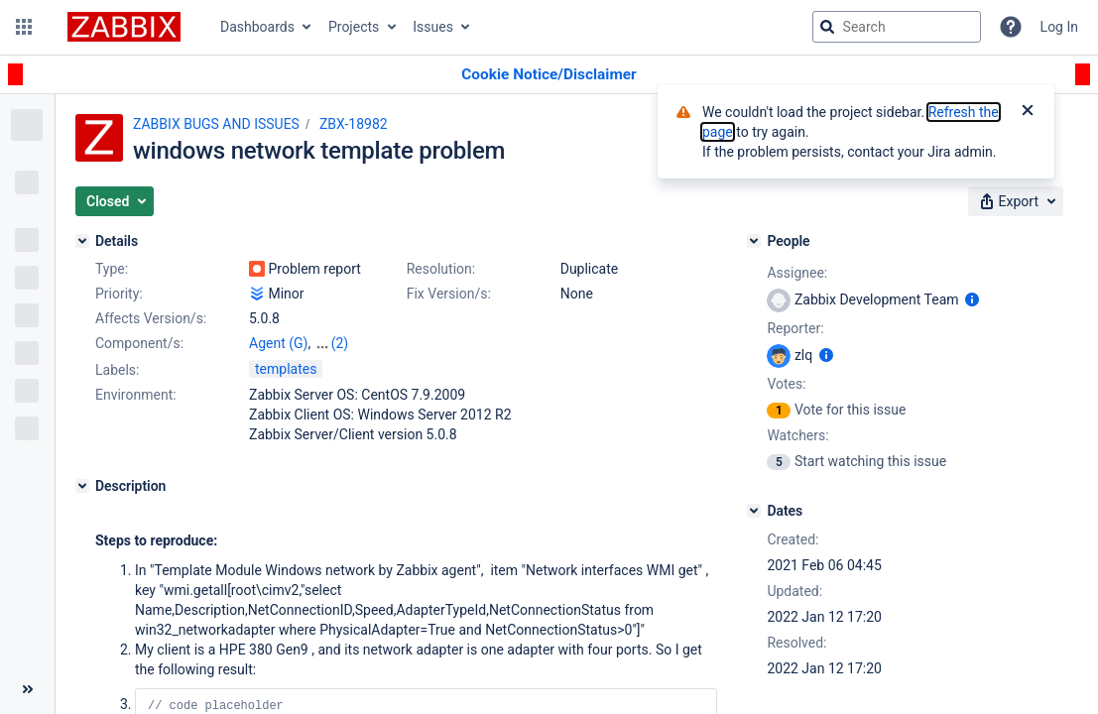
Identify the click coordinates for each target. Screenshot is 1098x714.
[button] (24, 27)
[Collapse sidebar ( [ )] (27, 689)
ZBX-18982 (353, 124)
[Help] (1011, 27)
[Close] (1027, 112)
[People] (754, 241)
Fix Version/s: (449, 293)
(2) (340, 343)
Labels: (117, 370)
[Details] (82, 241)
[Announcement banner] (549, 75)
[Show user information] (972, 299)
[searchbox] (896, 27)
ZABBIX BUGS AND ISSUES (216, 124)
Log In (1059, 27)
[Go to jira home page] (124, 27)
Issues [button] (433, 27)
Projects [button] (353, 27)
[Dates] (754, 511)
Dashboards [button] (257, 27)
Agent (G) (278, 343)
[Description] (82, 486)
